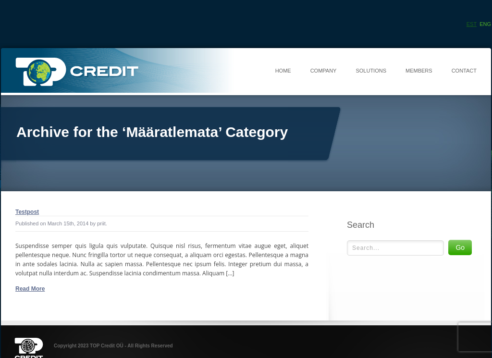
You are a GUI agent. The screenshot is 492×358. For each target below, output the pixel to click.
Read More (30, 288)
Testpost (27, 212)
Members (419, 71)
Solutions (371, 71)
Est (472, 24)
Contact (464, 71)
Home (283, 71)
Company (323, 71)
